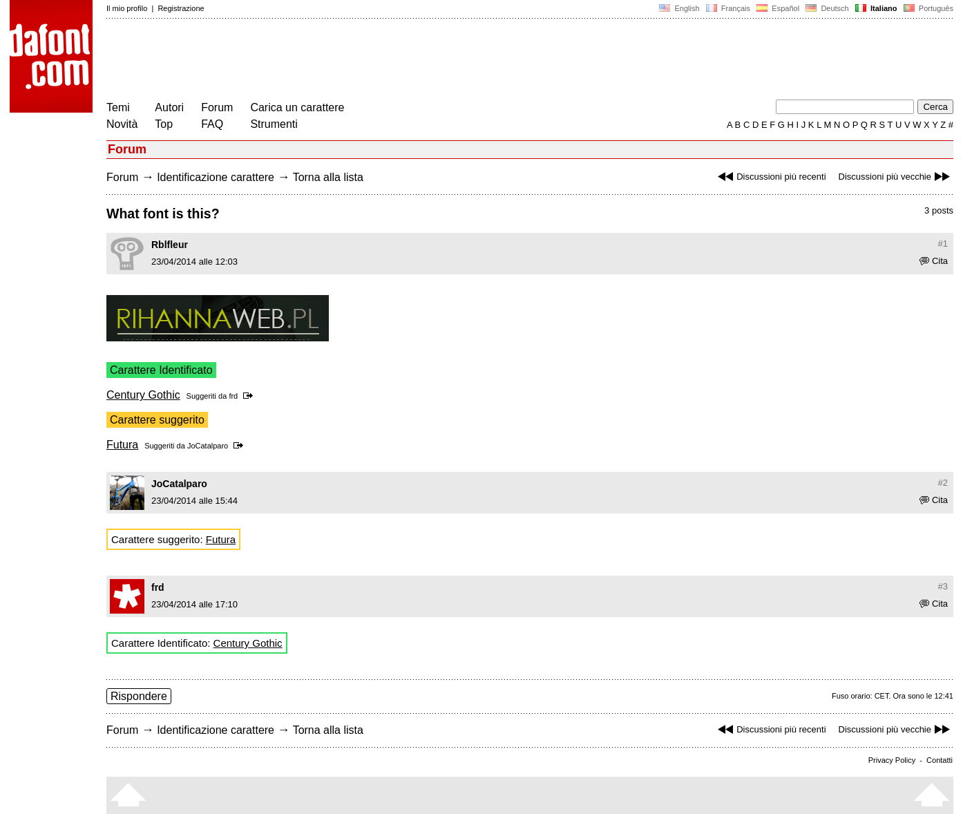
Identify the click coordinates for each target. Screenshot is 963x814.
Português (927, 8)
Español (777, 8)
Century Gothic (143, 395)
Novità (121, 124)
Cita (933, 261)
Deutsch (827, 8)
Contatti (939, 760)
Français (728, 8)
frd (233, 396)
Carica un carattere (297, 107)
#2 (943, 482)
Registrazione (181, 8)
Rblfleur (169, 244)
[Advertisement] (357, 61)
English (679, 8)
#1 (943, 243)
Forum (217, 107)
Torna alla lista (328, 177)
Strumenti (273, 124)
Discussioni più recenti (770, 176)
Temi (118, 107)
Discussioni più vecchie (896, 176)
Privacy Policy (891, 760)
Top (164, 124)
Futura (122, 445)
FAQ (212, 124)
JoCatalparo (207, 446)
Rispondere (139, 696)
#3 (943, 586)
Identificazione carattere (215, 177)
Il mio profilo (126, 8)
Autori (169, 107)
